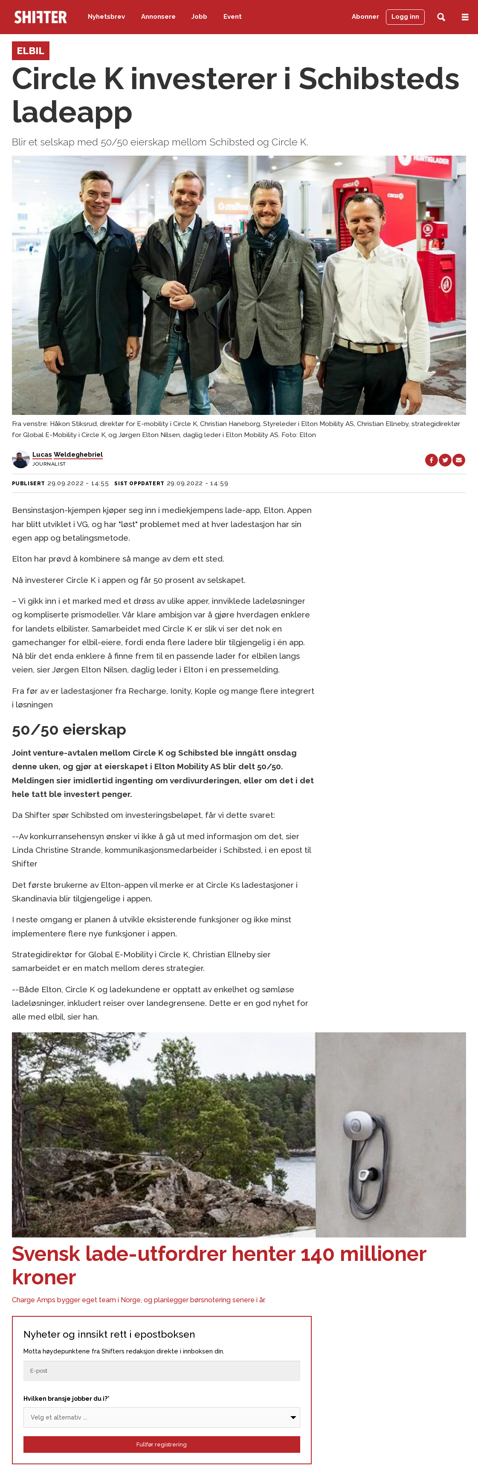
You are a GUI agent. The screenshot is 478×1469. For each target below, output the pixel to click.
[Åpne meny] (465, 17)
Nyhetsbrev (106, 16)
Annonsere (158, 16)
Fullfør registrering (161, 1444)
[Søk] (441, 17)
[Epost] (161, 1371)
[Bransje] (161, 1417)
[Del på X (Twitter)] (445, 460)
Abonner (365, 16)
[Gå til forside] (40, 17)
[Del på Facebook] (431, 460)
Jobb (199, 16)
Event (232, 16)
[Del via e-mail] (458, 460)
